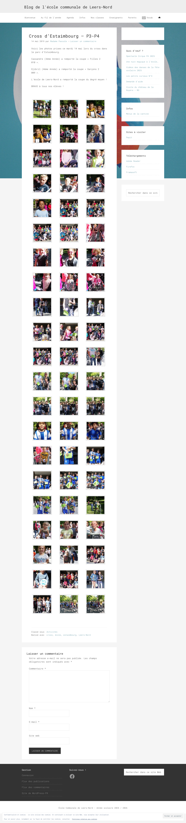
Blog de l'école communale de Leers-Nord (68, 7)
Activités (52, 641)
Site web (34, 744)
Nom (32, 717)
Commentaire (37, 677)
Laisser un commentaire (83, 50)
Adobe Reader (133, 170)
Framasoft (131, 181)
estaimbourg (69, 644)
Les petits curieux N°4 (139, 85)
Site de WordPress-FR (35, 802)
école (58, 644)
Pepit (129, 147)
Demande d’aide (134, 91)
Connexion (28, 784)
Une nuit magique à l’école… (142, 71)
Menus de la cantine (137, 123)
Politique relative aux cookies (84, 819)
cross (50, 644)
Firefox (130, 176)
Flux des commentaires (35, 796)
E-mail (34, 731)
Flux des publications (35, 790)
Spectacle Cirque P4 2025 (140, 65)
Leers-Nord (85, 644)
